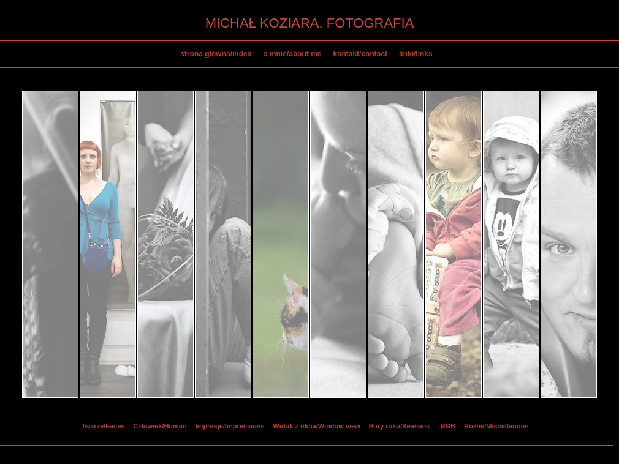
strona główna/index (215, 54)
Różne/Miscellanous (496, 426)
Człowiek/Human (159, 426)
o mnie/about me (292, 54)
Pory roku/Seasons (399, 426)
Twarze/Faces (103, 426)
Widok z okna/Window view (316, 426)
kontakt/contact (360, 54)
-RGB (446, 426)
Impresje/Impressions (230, 426)
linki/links (416, 54)
